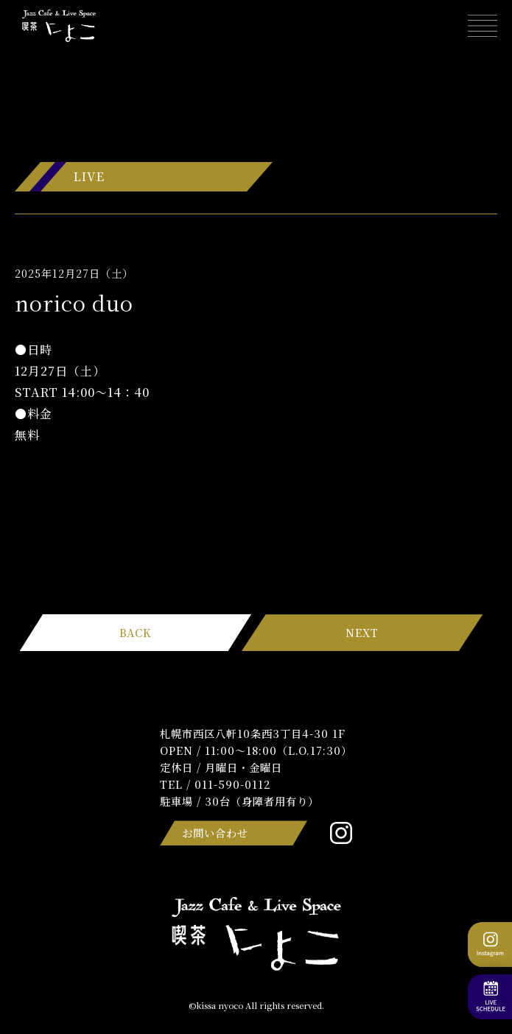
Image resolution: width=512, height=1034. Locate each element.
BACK (135, 632)
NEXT (362, 632)
